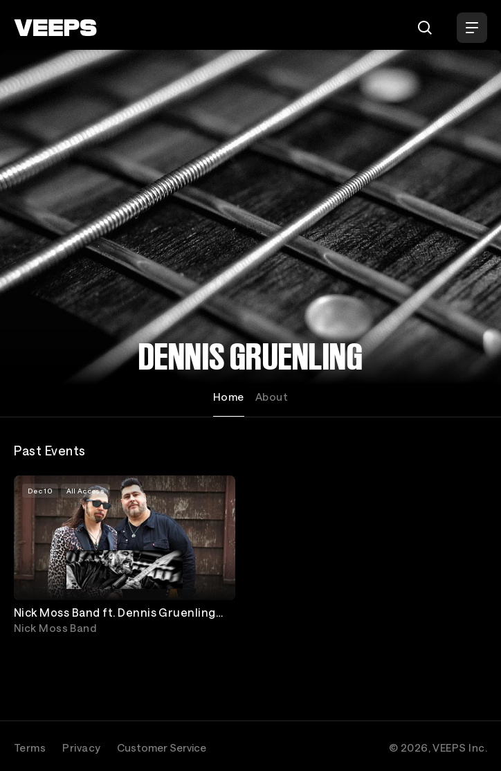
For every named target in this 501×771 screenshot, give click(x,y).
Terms (30, 747)
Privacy (81, 747)
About (271, 396)
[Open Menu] (472, 27)
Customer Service (161, 747)
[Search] (425, 27)
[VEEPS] (55, 27)
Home (228, 396)
